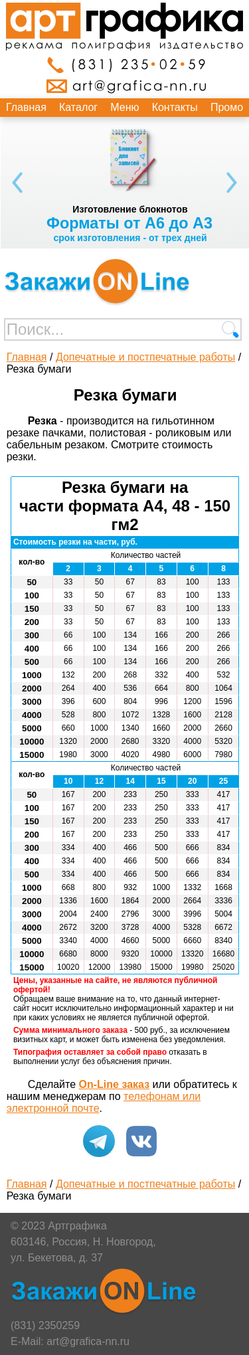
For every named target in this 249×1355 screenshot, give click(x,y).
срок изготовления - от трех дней (130, 237)
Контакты (175, 107)
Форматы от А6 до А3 (129, 223)
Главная (26, 107)
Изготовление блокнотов (129, 209)
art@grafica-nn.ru (87, 1341)
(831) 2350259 (45, 1325)
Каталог (78, 107)
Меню (124, 107)
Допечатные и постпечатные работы (145, 357)
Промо (226, 107)
